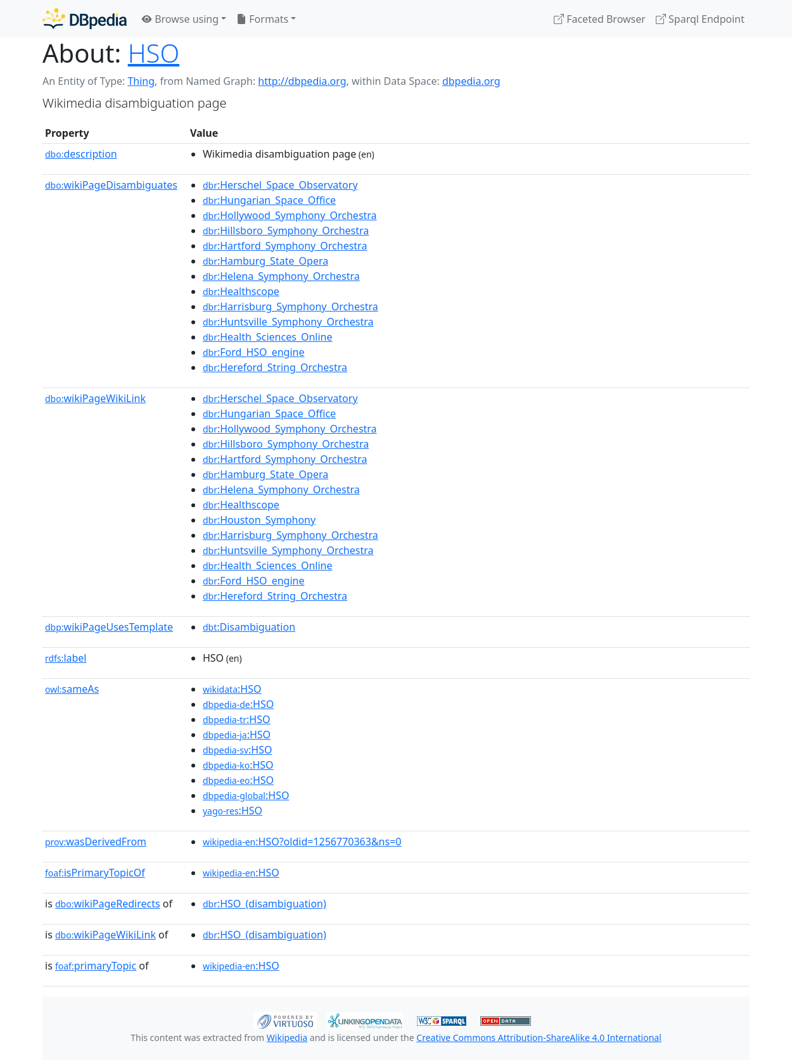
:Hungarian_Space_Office (269, 200)
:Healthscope (241, 291)
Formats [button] (262, 19)
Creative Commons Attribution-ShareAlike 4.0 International (538, 1038)
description (81, 154)
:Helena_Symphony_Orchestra (281, 276)
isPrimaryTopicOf (95, 873)
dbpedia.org (471, 81)
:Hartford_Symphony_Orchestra (285, 246)
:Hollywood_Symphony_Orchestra (290, 215)
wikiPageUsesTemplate (109, 627)
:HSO (232, 689)
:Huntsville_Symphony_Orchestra (288, 322)
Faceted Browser (600, 19)
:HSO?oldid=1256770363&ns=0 (302, 842)
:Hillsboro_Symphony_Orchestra (286, 230)
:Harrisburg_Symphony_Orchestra (290, 306)
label (66, 658)
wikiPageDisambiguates (111, 185)
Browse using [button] (180, 19)
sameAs (72, 689)
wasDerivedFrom (95, 842)
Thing (141, 81)
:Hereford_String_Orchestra (275, 367)
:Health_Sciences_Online (268, 337)
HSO (153, 52)
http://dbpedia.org (302, 81)
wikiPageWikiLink (95, 398)
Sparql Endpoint (700, 19)
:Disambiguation (249, 627)
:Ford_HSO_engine (254, 352)
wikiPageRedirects (107, 904)
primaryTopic (95, 966)
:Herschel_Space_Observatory (280, 185)
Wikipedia (287, 1038)
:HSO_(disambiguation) (264, 904)
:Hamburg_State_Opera (265, 261)
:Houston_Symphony (259, 520)
